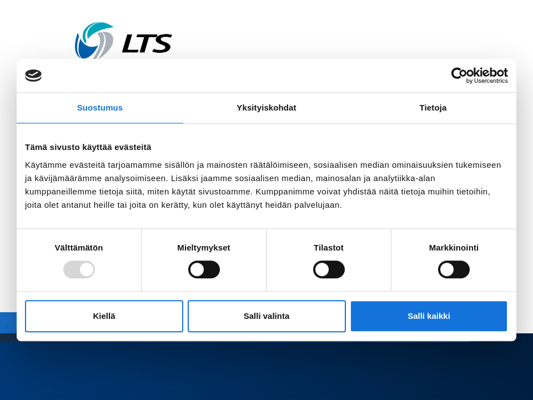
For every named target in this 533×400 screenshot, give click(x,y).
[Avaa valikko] (454, 42)
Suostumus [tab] (100, 107)
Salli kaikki (429, 316)
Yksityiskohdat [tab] (266, 107)
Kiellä (104, 316)
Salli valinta (267, 316)
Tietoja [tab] (433, 107)
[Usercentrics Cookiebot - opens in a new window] (459, 75)
